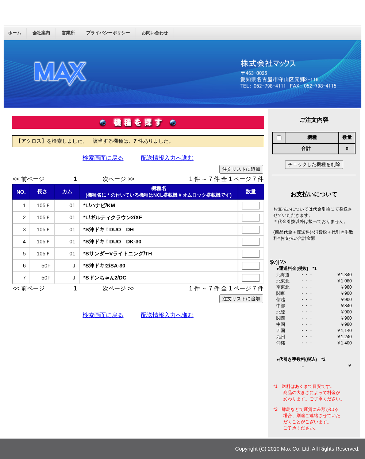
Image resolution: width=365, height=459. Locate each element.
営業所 (68, 32)
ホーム (14, 32)
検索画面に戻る (102, 158)
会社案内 (41, 32)
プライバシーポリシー (108, 32)
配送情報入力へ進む (167, 158)
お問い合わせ (155, 32)
